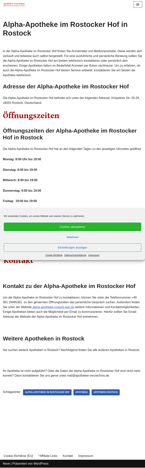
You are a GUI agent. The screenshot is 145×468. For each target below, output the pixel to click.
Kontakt (68, 456)
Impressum (93, 255)
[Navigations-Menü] (137, 4)
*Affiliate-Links (48, 456)
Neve (6, 464)
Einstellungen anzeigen (72, 247)
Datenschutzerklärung (75, 255)
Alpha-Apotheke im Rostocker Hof (47, 392)
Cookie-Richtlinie (54, 255)
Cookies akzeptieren (72, 226)
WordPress (40, 464)
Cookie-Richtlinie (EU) (18, 456)
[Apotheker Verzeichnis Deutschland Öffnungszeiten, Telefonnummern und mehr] (14, 4)
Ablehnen (72, 237)
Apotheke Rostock (106, 392)
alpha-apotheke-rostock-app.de (53, 307)
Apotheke (82, 392)
